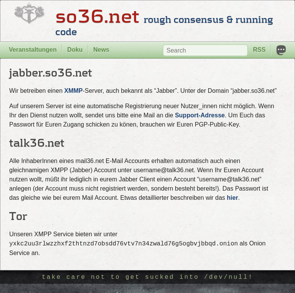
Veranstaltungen (32, 49)
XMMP (73, 90)
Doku (75, 49)
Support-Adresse (200, 115)
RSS (259, 49)
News (101, 49)
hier (232, 197)
